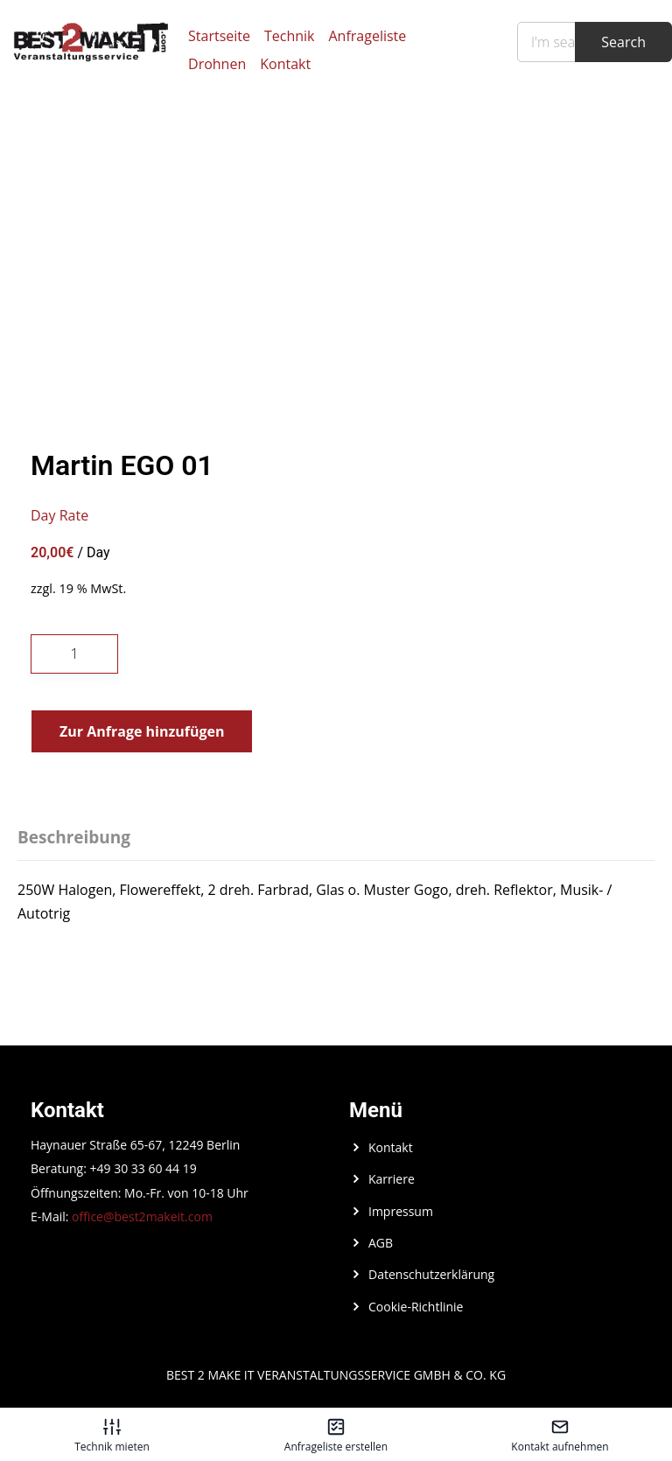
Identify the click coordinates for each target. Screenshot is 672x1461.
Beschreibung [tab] (74, 837)
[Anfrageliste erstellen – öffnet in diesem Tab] (336, 1435)
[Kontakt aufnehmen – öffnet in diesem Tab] (560, 1435)
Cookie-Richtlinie (415, 1306)
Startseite (219, 35)
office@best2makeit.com (142, 1216)
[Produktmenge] (74, 654)
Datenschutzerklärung (431, 1274)
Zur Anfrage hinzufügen (142, 731)
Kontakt (285, 63)
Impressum (400, 1211)
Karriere (391, 1179)
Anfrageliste (368, 35)
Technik (289, 35)
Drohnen (217, 63)
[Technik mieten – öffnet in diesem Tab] (112, 1435)
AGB (380, 1242)
